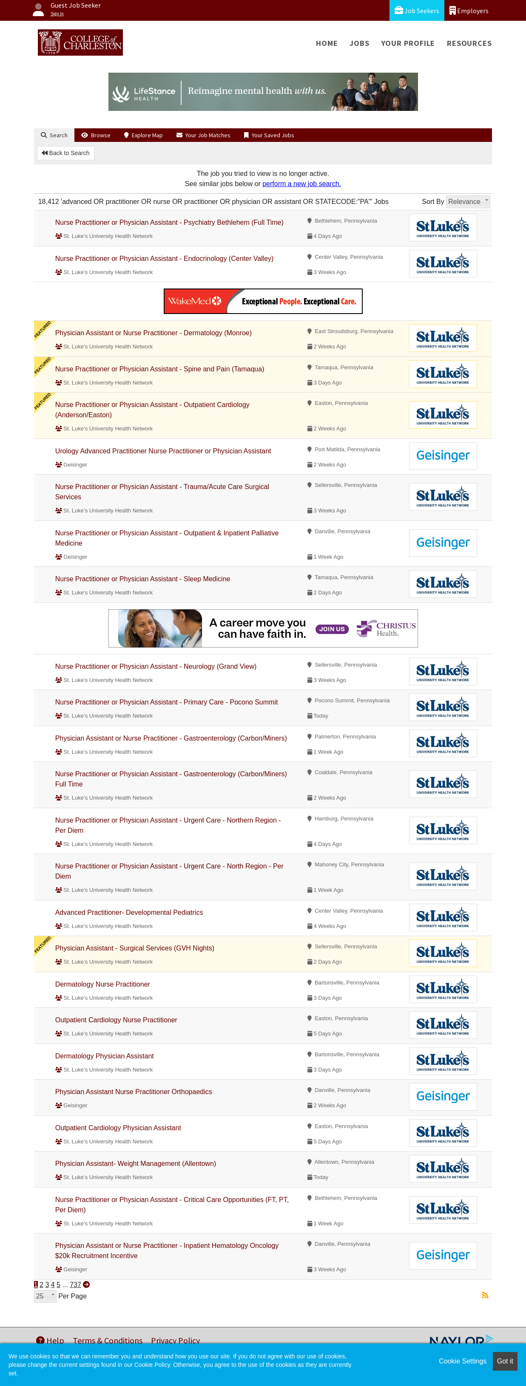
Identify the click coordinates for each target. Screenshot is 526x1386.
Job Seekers (417, 10)
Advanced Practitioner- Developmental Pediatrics (129, 912)
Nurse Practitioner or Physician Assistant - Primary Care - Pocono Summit (166, 702)
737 (75, 1284)
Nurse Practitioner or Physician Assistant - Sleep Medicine (142, 579)
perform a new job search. (301, 183)
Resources (469, 43)
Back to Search (66, 153)
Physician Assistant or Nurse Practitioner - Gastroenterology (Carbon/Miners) (171, 738)
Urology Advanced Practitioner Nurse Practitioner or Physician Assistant (163, 451)
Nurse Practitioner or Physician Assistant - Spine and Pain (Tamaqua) (159, 369)
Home (327, 43)
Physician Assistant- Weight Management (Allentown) (135, 1163)
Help (50, 1340)
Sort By (433, 201)
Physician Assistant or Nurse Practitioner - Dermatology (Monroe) (153, 333)
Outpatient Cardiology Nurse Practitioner (116, 1020)
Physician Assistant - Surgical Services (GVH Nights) (134, 948)
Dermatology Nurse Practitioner (102, 984)
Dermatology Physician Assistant (104, 1056)
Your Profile (408, 43)
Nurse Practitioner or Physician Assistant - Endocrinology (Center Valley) (164, 258)
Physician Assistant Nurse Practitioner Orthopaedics (133, 1091)
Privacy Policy (175, 1340)
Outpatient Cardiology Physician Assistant (118, 1127)
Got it (505, 1361)
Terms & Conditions (107, 1340)
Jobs (359, 43)
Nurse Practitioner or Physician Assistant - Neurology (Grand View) (156, 666)
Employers (469, 10)
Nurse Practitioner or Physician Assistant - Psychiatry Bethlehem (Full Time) (169, 222)
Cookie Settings (462, 1361)
